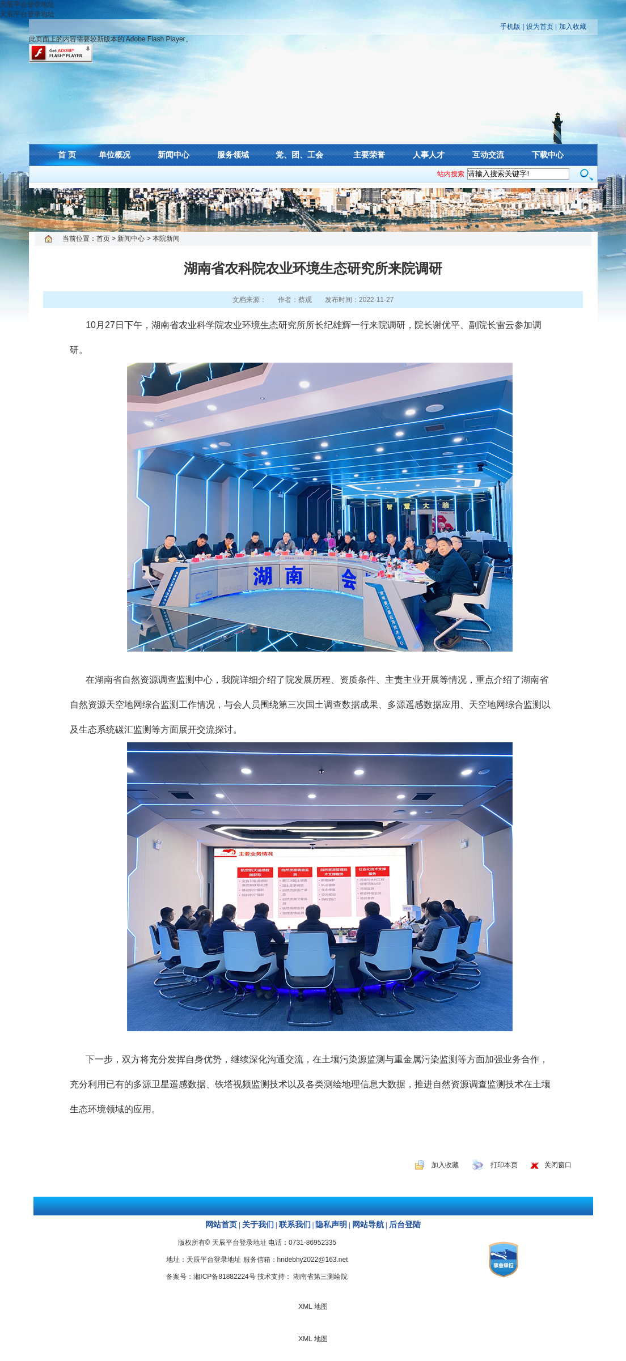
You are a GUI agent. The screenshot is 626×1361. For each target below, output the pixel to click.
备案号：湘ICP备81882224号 (210, 1277)
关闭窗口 (558, 1165)
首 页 (67, 154)
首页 (103, 239)
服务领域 (233, 154)
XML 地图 (313, 210)
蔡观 (305, 300)
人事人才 (429, 154)
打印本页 (504, 1165)
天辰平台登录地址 (27, 4)
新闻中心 (173, 154)
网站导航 (368, 1224)
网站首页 (221, 1224)
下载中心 (548, 154)
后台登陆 (405, 1224)
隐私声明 (331, 1224)
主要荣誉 (369, 154)
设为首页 (539, 27)
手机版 (510, 27)
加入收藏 (572, 27)
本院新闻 (166, 239)
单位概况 (114, 154)
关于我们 (258, 1224)
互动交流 (488, 154)
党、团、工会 (299, 154)
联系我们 (295, 1224)
